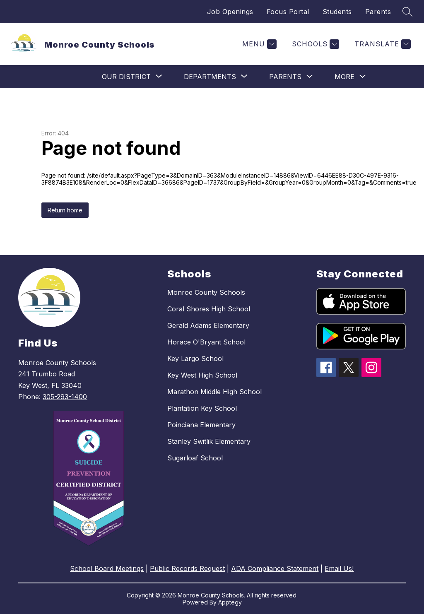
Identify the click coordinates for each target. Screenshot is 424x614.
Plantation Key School (202, 408)
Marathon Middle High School (214, 392)
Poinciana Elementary (201, 425)
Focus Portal (288, 11)
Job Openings (230, 11)
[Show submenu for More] (344, 77)
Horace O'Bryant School (206, 342)
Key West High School (202, 375)
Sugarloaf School (195, 458)
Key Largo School (195, 358)
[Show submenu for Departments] (210, 77)
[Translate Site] (381, 44)
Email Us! (339, 568)
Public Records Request (187, 568)
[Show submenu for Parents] (285, 77)
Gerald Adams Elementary (208, 325)
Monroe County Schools (206, 292)
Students (337, 11)
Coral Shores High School (208, 309)
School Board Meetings (107, 568)
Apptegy (230, 602)
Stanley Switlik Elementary (209, 441)
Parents (378, 11)
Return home (65, 210)
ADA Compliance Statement (274, 568)
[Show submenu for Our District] (126, 77)
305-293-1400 (65, 396)
